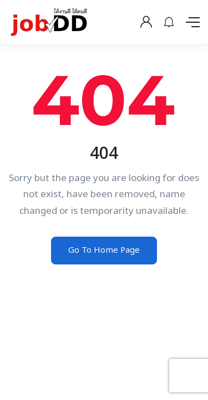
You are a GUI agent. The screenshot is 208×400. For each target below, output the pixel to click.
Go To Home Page (104, 250)
